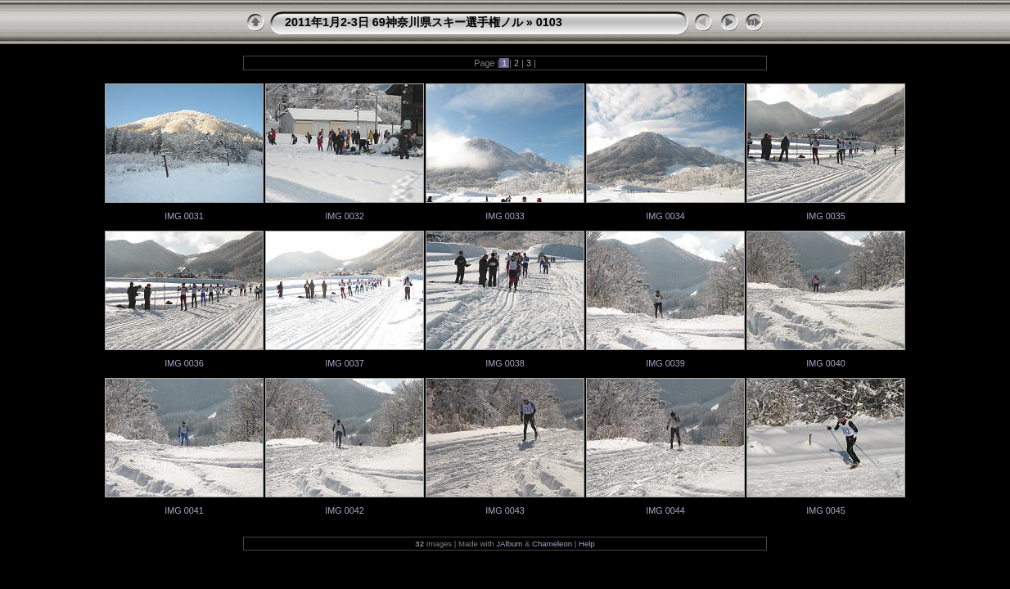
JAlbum (509, 543)
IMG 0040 (825, 363)
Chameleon (552, 543)
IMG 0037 (344, 363)
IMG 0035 (825, 216)
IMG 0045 (825, 510)
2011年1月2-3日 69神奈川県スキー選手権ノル (404, 22)
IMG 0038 (504, 363)
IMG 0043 (504, 510)
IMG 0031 (184, 216)
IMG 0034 (665, 216)
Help (587, 543)
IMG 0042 (344, 510)
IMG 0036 (184, 363)
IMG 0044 (665, 510)
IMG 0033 (504, 216)
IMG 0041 (184, 510)
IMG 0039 (665, 363)
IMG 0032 (344, 216)
